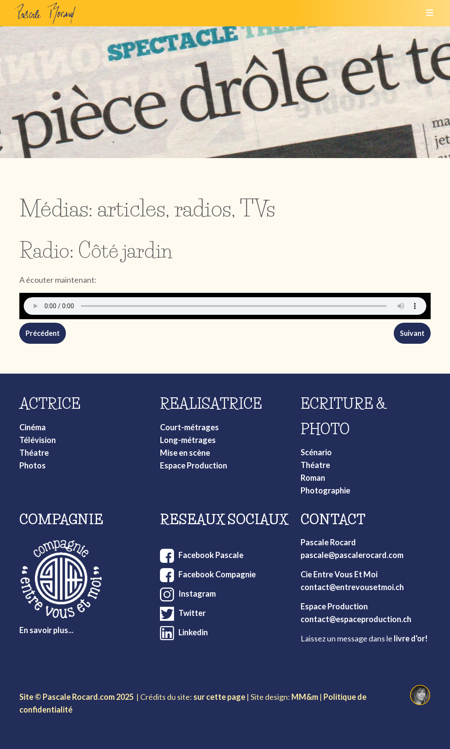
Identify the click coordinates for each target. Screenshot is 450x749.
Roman (313, 478)
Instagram (197, 593)
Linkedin (193, 632)
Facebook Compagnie (217, 574)
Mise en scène (185, 452)
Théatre (34, 452)
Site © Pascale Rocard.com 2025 (76, 697)
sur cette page (219, 697)
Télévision (37, 440)
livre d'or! (411, 638)
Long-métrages (188, 440)
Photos (32, 465)
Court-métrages (189, 427)
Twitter (192, 613)
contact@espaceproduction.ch (356, 619)
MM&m (304, 697)
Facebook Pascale (210, 555)
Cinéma (32, 427)
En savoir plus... (46, 630)
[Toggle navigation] (426, 13)
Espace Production (193, 465)
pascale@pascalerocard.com (352, 555)
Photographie (325, 490)
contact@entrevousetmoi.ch (352, 587)
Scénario (316, 452)
